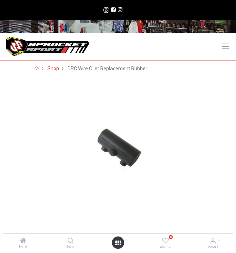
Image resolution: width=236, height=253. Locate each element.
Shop (53, 68)
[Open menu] (118, 243)
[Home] (23, 241)
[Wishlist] (165, 241)
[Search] (70, 241)
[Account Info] (213, 241)
